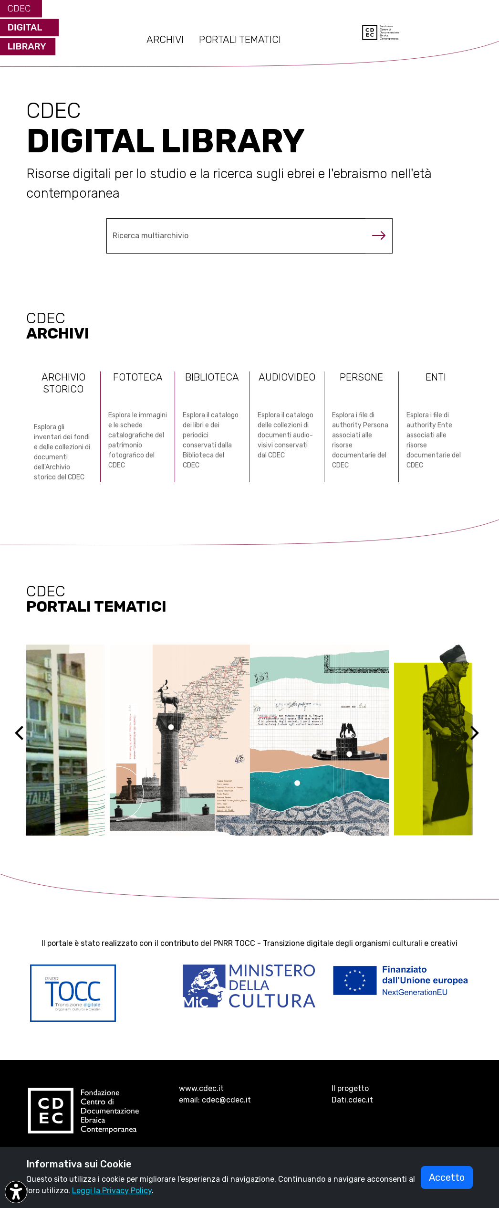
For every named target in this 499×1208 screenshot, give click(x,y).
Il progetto (350, 1088)
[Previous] (28, 740)
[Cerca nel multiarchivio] (236, 236)
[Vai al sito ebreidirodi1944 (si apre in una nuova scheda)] (249, 740)
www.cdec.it (201, 1088)
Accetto (447, 1177)
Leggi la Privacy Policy (112, 1190)
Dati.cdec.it (352, 1099)
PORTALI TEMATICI (240, 39)
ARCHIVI (165, 39)
